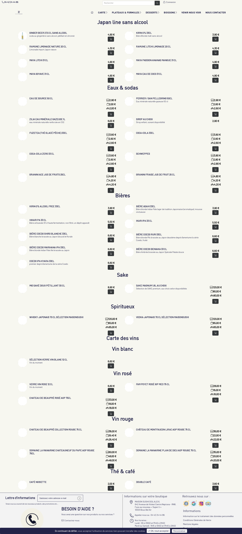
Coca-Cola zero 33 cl (41, 153)
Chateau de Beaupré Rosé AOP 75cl (50, 397)
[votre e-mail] (60, 498)
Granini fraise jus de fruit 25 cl (155, 174)
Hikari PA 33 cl (37, 219)
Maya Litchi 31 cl (38, 60)
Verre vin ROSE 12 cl (41, 384)
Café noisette (37, 481)
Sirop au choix (144, 119)
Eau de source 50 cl (41, 98)
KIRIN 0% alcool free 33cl (44, 206)
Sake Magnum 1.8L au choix (151, 285)
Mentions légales (190, 524)
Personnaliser (179, 531)
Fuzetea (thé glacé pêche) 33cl (48, 132)
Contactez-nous (70, 520)
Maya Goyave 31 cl (39, 73)
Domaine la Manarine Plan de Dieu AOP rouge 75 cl (166, 450)
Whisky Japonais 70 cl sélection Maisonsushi (56, 317)
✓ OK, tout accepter (158, 530)
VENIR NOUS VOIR (191, 12)
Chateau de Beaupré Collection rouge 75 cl (55, 429)
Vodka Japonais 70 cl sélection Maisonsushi (162, 317)
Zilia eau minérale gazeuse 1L (47, 119)
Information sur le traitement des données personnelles (208, 516)
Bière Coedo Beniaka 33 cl (151, 249)
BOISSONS (170, 12)
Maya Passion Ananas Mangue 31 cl (156, 60)
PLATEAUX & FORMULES (126, 12)
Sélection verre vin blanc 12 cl (48, 359)
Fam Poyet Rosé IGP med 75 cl (153, 384)
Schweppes (143, 153)
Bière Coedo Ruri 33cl (149, 234)
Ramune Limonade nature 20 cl (47, 46)
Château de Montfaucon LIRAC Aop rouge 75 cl (163, 429)
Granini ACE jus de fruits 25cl (47, 174)
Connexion (169, 2)
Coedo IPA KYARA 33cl (41, 261)
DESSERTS (152, 12)
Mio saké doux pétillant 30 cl (47, 285)
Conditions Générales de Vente (197, 520)
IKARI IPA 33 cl (144, 220)
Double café (143, 481)
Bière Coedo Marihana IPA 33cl (47, 247)
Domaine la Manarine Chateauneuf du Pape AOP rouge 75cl (61, 452)
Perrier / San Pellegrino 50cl (154, 98)
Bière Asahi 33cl (145, 206)
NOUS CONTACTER (215, 12)
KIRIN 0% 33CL (144, 32)
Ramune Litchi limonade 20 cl (153, 46)
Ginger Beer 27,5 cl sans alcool (48, 32)
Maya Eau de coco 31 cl (149, 73)
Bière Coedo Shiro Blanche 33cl (48, 233)
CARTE (102, 12)
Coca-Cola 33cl (145, 132)
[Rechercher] (128, 3)
